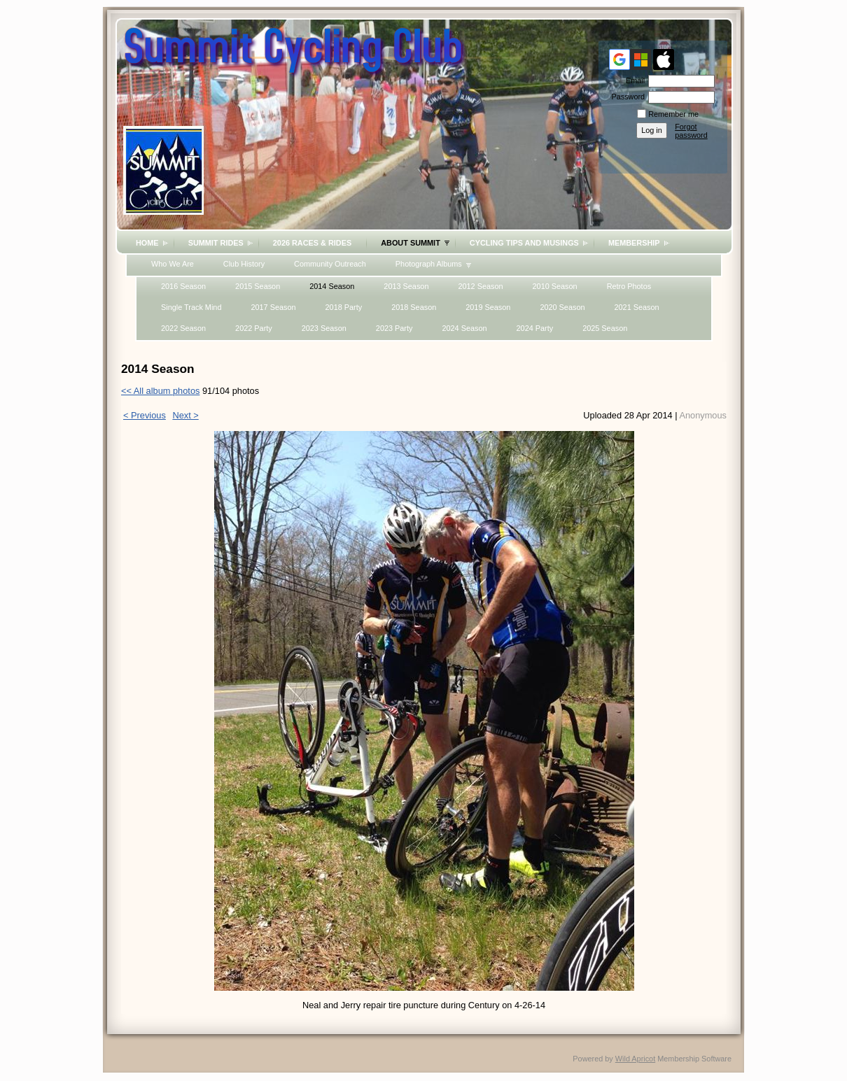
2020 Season (562, 307)
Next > (185, 415)
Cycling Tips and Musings (524, 243)
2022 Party (253, 328)
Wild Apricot (635, 1058)
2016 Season (183, 286)
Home (147, 243)
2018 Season (413, 307)
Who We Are (172, 264)
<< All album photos (160, 391)
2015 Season (257, 286)
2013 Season (406, 286)
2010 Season (555, 286)
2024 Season (464, 328)
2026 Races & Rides (312, 243)
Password (625, 96)
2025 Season (604, 328)
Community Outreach (330, 264)
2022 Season (183, 328)
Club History (244, 264)
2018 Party (344, 307)
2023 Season (324, 328)
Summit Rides (216, 243)
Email (633, 80)
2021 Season (636, 307)
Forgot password (691, 130)
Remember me (673, 114)
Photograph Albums (429, 264)
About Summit (410, 243)
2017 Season (273, 307)
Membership (634, 243)
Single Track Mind (191, 307)
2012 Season (480, 286)
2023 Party (394, 328)
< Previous (144, 415)
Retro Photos (629, 286)
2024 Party (535, 328)
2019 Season (487, 307)
